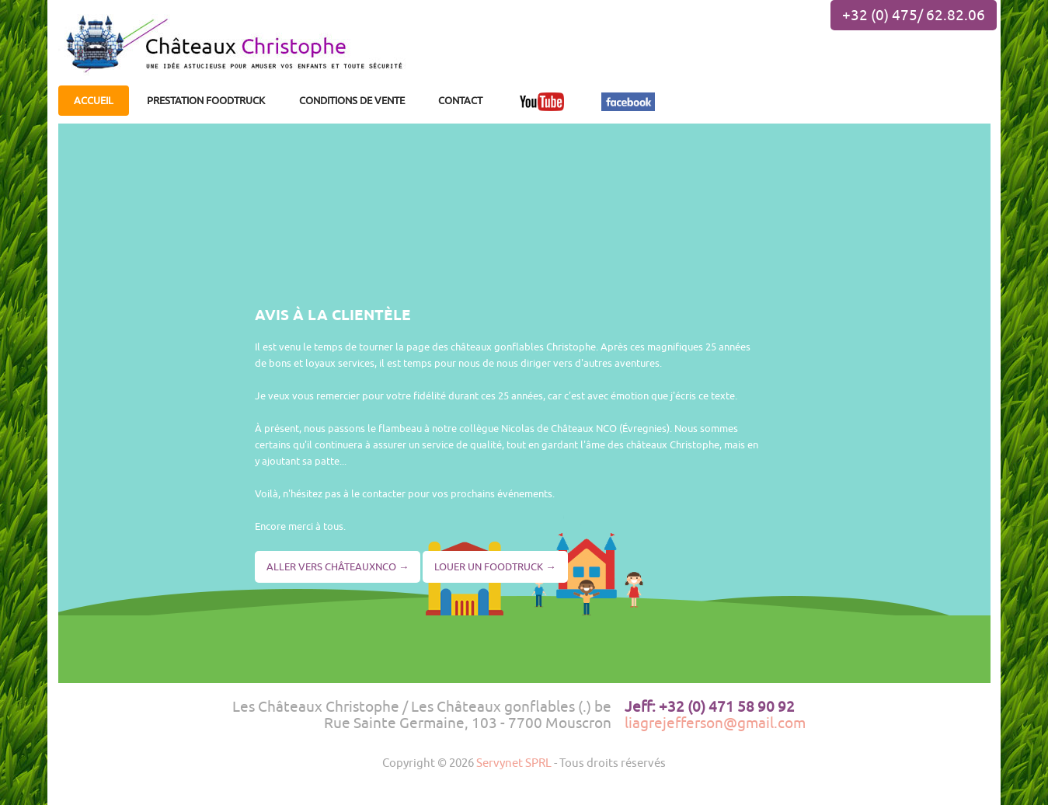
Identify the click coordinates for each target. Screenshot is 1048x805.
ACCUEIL (93, 100)
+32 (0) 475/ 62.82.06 (913, 14)
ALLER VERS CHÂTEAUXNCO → (337, 566)
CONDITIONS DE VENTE (352, 100)
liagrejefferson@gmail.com (715, 722)
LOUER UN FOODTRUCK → (494, 566)
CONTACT (460, 100)
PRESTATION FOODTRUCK (206, 100)
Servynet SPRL (514, 762)
